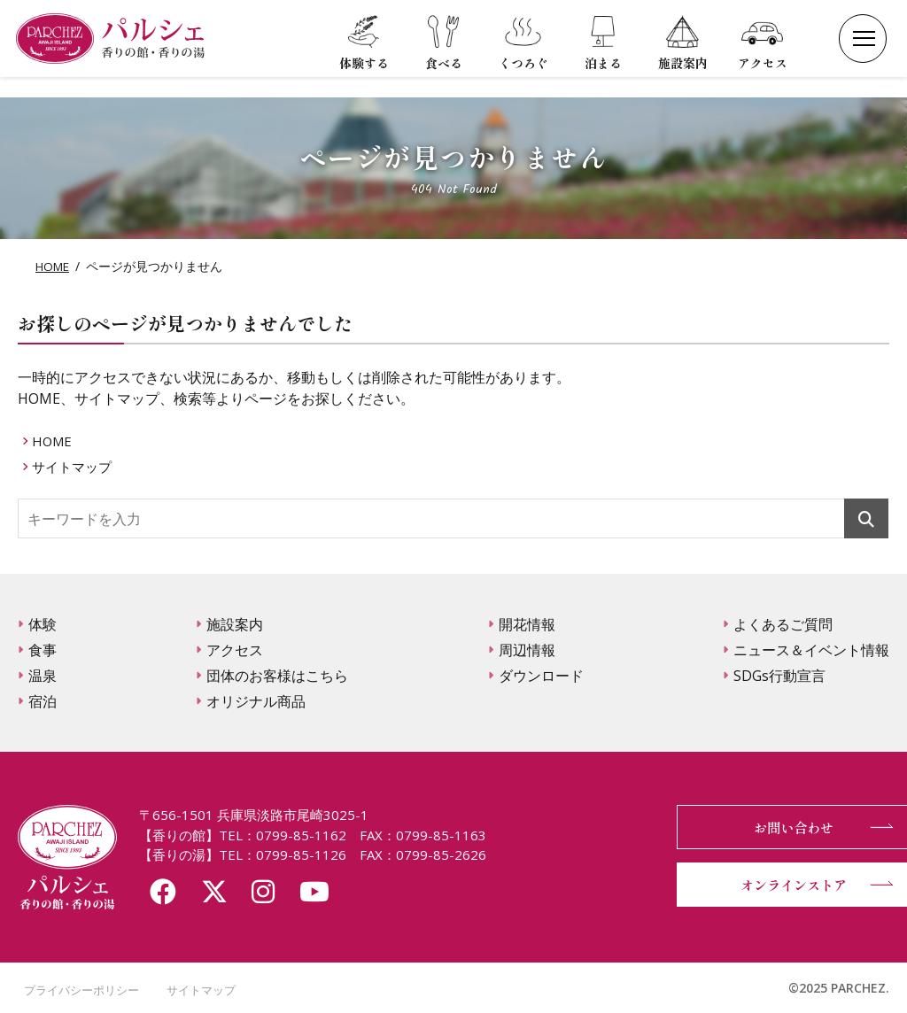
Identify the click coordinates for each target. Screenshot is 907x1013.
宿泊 (42, 701)
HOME (54, 266)
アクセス (234, 650)
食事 (42, 650)
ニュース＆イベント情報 (811, 650)
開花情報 (527, 624)
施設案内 (234, 624)
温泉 (42, 675)
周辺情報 (527, 650)
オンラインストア (783, 884)
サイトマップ (76, 466)
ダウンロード (541, 675)
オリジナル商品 (256, 701)
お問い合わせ (783, 827)
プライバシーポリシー (80, 989)
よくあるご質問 (783, 624)
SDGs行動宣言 (779, 675)
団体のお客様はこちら (277, 675)
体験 (42, 624)
